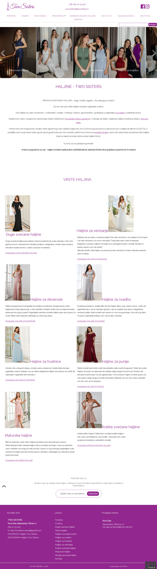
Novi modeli (40, 16)
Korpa (153, 564)
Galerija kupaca (126, 16)
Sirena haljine (61, 530)
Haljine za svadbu (63, 537)
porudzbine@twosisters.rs (77, 9)
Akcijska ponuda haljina (65, 555)
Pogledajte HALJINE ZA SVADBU (83, 321)
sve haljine (120, 113)
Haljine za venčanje (64, 544)
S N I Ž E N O (106, 16)
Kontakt (78, 19)
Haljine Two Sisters (29, 534)
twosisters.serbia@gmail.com (28, 530)
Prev (3, 53)
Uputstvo (145, 16)
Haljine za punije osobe (66, 534)
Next (154, 53)
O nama (25, 16)
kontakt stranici (101, 132)
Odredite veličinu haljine (82, 16)
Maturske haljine (62, 551)
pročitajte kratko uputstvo (78, 119)
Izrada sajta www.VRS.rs (118, 566)
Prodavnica (58, 16)
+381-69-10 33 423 (77, 4)
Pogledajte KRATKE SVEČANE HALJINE (86, 445)
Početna (11, 16)
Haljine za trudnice (63, 541)
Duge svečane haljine (65, 527)
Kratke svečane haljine (65, 548)
